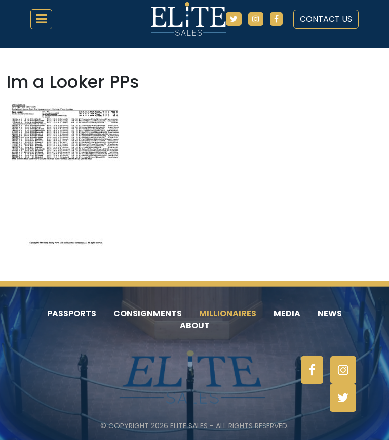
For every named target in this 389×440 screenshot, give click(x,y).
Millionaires (227, 313)
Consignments (147, 313)
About (195, 325)
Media (287, 313)
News (330, 313)
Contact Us (326, 19)
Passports (71, 313)
